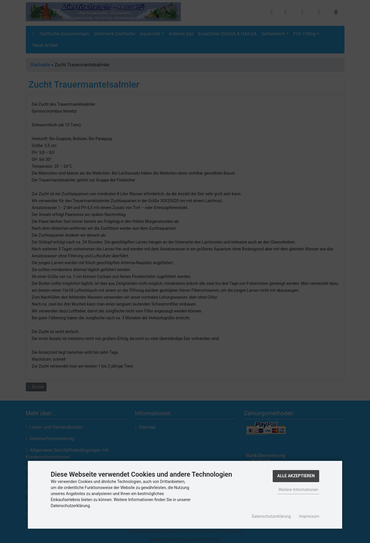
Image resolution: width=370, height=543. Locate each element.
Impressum (309, 516)
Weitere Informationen (298, 489)
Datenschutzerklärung (271, 516)
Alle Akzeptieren (296, 476)
